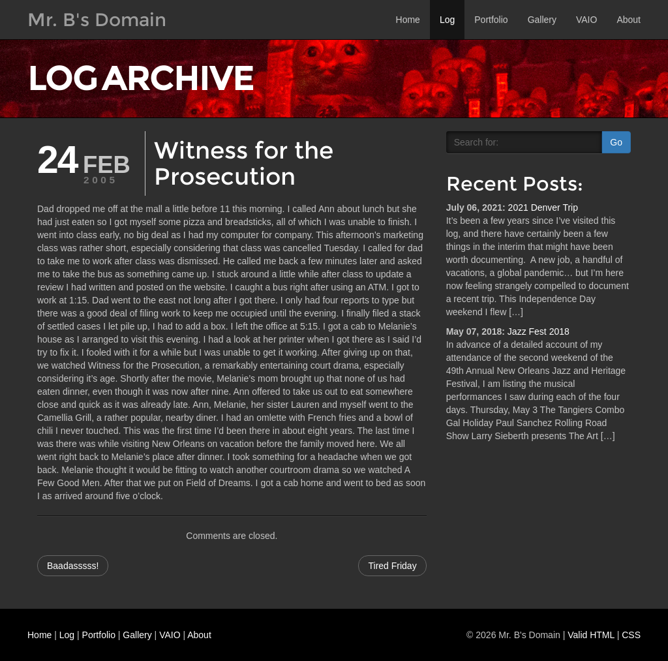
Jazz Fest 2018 (538, 331)
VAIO (586, 19)
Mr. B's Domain (96, 19)
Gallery (542, 19)
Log (447, 19)
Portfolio (491, 19)
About (628, 19)
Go (616, 142)
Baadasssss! (73, 566)
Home (408, 19)
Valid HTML (591, 635)
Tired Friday (392, 566)
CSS (631, 635)
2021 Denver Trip (543, 207)
